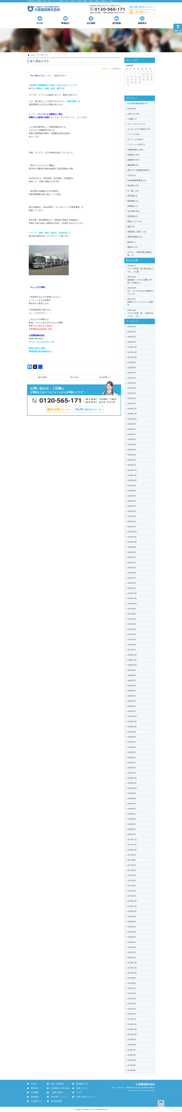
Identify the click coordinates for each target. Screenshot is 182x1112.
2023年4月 (131, 511)
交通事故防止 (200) (135, 150)
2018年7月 (131, 804)
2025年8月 (131, 368)
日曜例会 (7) (132, 206)
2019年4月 (131, 758)
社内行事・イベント (58, 1097)
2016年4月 (131, 942)
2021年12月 (132, 593)
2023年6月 (131, 501)
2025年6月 (131, 378)
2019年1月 (131, 773)
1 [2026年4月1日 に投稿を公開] (135, 72)
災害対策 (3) (132, 216)
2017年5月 (131, 875)
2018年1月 (131, 834)
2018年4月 (131, 819)
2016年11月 (132, 906)
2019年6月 (131, 747)
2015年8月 (131, 983)
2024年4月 (131, 450)
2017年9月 (131, 855)
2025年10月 (132, 357)
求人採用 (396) (133, 211)
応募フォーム (80, 1088)
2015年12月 (132, 963)
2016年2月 (131, 952)
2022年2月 (131, 583)
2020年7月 (131, 681)
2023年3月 (131, 516)
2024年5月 (131, 445)
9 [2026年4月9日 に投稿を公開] (139, 74)
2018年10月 (132, 788)
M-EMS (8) (131, 109)
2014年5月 (131, 1060)
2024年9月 (131, 424)
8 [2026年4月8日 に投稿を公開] (135, 74)
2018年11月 (132, 783)
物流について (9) (134, 221)
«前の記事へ (43, 377)
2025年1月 (131, 404)
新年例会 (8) (132, 196)
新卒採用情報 (55, 1101)
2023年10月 (132, 480)
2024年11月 (132, 414)
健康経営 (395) (133, 160)
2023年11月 (132, 475)
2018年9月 (131, 793)
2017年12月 (132, 840)
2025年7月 (131, 373)
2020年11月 (132, 660)
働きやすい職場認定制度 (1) (139, 170)
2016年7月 (131, 927)
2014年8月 (131, 1045)
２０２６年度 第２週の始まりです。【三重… (140, 268)
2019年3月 (131, 763)
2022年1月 (131, 588)
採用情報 (116, 23)
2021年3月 (131, 640)
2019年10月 (132, 727)
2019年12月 (132, 716)
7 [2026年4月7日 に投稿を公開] (131, 74)
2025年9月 (131, 362)
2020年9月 (131, 670)
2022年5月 (131, 568)
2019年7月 (131, 742)
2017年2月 (131, 891)
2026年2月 (131, 337)
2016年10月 (132, 911)
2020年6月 (131, 686)
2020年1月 (131, 711)
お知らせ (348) (133, 114)
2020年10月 (132, 665)
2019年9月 (131, 732)
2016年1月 (131, 958)
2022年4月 (131, 573)
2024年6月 (131, 439)
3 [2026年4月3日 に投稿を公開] (143, 72)
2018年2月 (131, 829)
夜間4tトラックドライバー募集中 (140, 302)
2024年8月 (131, 429)
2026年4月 (131, 327)
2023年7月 (131, 496)
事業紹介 (65, 23)
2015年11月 (132, 968)
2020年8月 (131, 675)
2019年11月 (132, 722)
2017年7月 (131, 865)
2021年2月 (131, 645)
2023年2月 (131, 522)
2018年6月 (131, 809)
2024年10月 (132, 419)
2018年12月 (132, 778)
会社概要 (91, 23)
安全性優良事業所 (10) (136, 180)
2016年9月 (131, 917)
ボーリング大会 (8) (135, 139)
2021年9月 (131, 609)
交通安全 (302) (133, 155)
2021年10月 (132, 604)
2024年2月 (131, 460)
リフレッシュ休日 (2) (136, 145)
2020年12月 (132, 655)
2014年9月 (131, 1040)
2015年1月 (131, 1019)
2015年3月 (131, 1009)
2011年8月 (131, 1070)
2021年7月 (131, 619)
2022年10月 (132, 542)
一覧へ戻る (73, 377)
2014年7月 (131, 1050)
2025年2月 (131, 398)
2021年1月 (131, 650)
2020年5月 (131, 691)
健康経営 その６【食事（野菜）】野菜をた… (140, 279)
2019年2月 (131, 768)
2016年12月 (132, 901)
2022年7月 (131, 557)
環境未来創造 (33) (134, 237)
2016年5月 (131, 937)
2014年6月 (131, 1055)
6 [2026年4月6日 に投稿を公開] (127, 74)
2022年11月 (132, 537)
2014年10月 (132, 1035)
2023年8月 (131, 491)
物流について (107, 69)
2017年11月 (132, 845)
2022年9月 (131, 547)
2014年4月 (131, 1065)
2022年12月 (132, 532)
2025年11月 (132, 352)
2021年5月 (131, 629)
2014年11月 (132, 1029)
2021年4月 (131, 634)
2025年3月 (131, 393)
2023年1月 (131, 527)
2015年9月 (131, 978)
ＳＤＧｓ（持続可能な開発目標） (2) (139, 253)
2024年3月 (131, 455)
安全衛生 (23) (132, 186)
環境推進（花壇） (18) (136, 232)
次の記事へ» (105, 377)
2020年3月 (131, 701)
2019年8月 (131, 737)
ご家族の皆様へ (56, 1093)
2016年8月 (131, 922)
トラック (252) (133, 134)
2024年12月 (132, 409)
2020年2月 (131, 706)
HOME (40, 23)
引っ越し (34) (132, 191)
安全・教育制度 (56, 1084)
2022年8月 (131, 552)
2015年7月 (131, 988)
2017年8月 (131, 860)
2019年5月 (131, 752)
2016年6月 (131, 932)
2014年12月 (132, 1024)
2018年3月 (131, 824)
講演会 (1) (131, 242)
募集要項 (142, 23)
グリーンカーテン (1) (136, 124)
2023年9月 (131, 486)
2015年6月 (131, 993)
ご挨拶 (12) (132, 119)
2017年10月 (132, 850)
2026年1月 (131, 342)
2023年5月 (131, 506)
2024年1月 (131, 465)
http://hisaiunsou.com (41, 342)
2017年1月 (131, 896)
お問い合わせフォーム (143, 7)
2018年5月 (131, 814)
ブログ (78, 1093)
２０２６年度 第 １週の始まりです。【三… (140, 313)
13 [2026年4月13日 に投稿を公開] (128, 77)
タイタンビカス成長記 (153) (139, 129)
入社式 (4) (131, 175)
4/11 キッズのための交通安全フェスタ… (140, 290)
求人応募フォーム (142, 12)
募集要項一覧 (80, 1084)
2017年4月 (131, 881)
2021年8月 (131, 614)
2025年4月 (131, 388)
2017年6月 (131, 870)
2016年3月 (131, 947)
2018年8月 (131, 799)
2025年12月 (132, 347)
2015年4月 (131, 1004)
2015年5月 (131, 999)
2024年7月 (131, 434)
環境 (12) (131, 227)
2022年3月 (131, 578)
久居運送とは (35, 1101)
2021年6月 (131, 624)
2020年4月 (131, 696)
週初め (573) (132, 247)
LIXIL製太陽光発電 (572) (137, 103)
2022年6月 (131, 563)
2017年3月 (131, 886)
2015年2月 (131, 1014)
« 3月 (127, 85)
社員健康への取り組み (59, 1088)
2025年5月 (131, 383)
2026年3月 (131, 332)
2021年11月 (132, 598)
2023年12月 (132, 470)
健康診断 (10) (132, 165)
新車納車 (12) (132, 201)
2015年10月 (132, 973)
